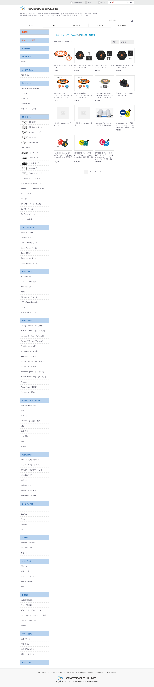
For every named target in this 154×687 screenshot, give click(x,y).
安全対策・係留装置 (28, 405)
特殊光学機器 (27, 455)
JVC (22, 529)
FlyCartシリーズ (31, 137)
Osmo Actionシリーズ (29, 248)
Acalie (23, 62)
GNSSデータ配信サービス (30, 421)
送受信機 (24, 431)
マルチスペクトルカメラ (30, 460)
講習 (22, 441)
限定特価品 (26, 48)
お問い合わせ (122, 25)
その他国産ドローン (28, 312)
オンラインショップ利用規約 (76, 673)
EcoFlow (24, 514)
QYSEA (24, 93)
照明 (22, 426)
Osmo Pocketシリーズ (29, 243)
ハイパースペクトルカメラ (31, 465)
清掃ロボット (26, 75)
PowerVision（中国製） (29, 387)
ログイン (102, 2)
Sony (23, 307)
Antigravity (25, 382)
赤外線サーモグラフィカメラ (31, 470)
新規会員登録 (76, 2)
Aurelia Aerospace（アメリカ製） (33, 331)
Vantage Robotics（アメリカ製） (33, 336)
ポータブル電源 (27, 504)
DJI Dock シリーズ (31, 127)
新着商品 (25, 32)
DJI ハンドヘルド (28, 228)
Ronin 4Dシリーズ (27, 233)
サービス (24, 199)
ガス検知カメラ (27, 475)
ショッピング (77, 25)
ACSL (23, 292)
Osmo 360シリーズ (28, 253)
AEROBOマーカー (28, 543)
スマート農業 (27, 634)
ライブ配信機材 (27, 605)
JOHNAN (24, 98)
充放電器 (24, 436)
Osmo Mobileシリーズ (29, 263)
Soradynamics (26, 277)
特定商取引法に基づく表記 (96, 673)
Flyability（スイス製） (29, 346)
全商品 (56, 35)
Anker (23, 519)
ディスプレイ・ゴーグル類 (31, 204)
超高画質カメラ (27, 485)
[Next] (101, 172)
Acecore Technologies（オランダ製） (34, 361)
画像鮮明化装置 (27, 600)
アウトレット (27, 662)
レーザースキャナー (28, 496)
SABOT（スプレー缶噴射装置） (33, 189)
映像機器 (25, 595)
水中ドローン (27, 83)
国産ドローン (27, 272)
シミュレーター (27, 582)
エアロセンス (26, 287)
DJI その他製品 (26, 219)
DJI (22, 509)
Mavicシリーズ (30, 142)
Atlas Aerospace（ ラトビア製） (33, 372)
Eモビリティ (26, 57)
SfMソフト (25, 566)
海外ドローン (27, 321)
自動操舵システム (27, 649)
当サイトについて (43, 673)
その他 (23, 446)
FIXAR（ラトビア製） (29, 367)
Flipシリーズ (29, 152)
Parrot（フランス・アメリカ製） (33, 341)
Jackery (24, 524)
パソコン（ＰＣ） (27, 548)
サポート (100, 25)
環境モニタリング (27, 654)
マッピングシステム (28, 576)
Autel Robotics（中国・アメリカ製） (34, 377)
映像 (22, 587)
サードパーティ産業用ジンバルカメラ (35, 183)
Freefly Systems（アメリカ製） (32, 326)
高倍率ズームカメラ (28, 490)
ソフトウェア (26, 194)
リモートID (25, 416)
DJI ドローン (26, 117)
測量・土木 (25, 571)
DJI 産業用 (29, 122)
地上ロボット (26, 644)
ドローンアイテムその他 (31, 400)
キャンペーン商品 (28, 40)
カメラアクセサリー (28, 620)
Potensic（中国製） (28, 392)
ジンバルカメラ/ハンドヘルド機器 (33, 615)
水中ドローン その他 (28, 109)
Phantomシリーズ (31, 173)
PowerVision (25, 104)
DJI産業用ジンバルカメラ (30, 178)
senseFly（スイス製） (29, 356)
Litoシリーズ (25, 148)
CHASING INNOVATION (30, 88)
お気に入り (90, 2)
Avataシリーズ (30, 163)
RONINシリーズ (27, 238)
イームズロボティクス (29, 282)
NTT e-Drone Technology (30, 302)
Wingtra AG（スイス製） (30, 351)
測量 (22, 411)
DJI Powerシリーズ (28, 214)
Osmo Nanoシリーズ (28, 258)
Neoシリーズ (29, 157)
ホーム (31, 25)
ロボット (24, 553)
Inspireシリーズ (30, 168)
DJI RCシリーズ (27, 209)
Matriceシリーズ (31, 132)
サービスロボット (28, 70)
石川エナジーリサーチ (29, 297)
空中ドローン (26, 639)
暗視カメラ (25, 480)
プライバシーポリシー (58, 673)
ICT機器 (25, 538)
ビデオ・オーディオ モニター (32, 610)
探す (54, 25)
